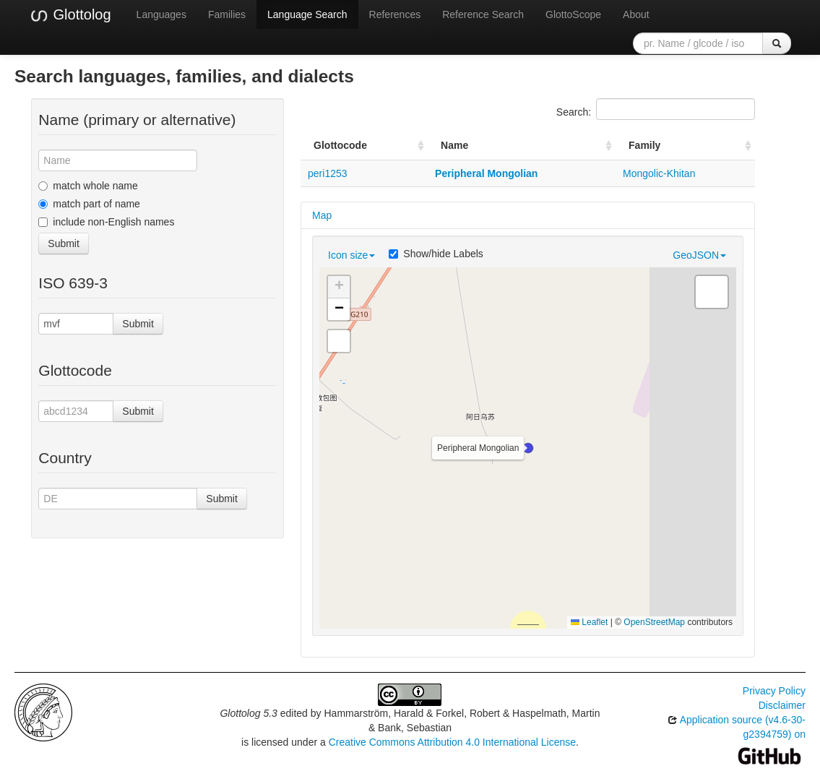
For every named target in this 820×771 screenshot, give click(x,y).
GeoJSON (699, 255)
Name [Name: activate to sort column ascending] (454, 145)
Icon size (351, 255)
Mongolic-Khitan (659, 173)
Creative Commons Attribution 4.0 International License (452, 742)
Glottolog (70, 15)
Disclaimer (782, 705)
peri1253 (328, 173)
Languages (161, 14)
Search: (655, 109)
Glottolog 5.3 (248, 713)
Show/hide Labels (436, 253)
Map (322, 215)
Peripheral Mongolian (486, 173)
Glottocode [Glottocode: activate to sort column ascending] (340, 145)
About (636, 14)
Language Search (307, 14)
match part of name (89, 204)
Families (227, 14)
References (395, 14)
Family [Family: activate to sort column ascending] (644, 145)
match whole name (88, 185)
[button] (528, 448)
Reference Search (483, 14)
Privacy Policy (774, 691)
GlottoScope (573, 14)
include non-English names (106, 222)
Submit (63, 243)
